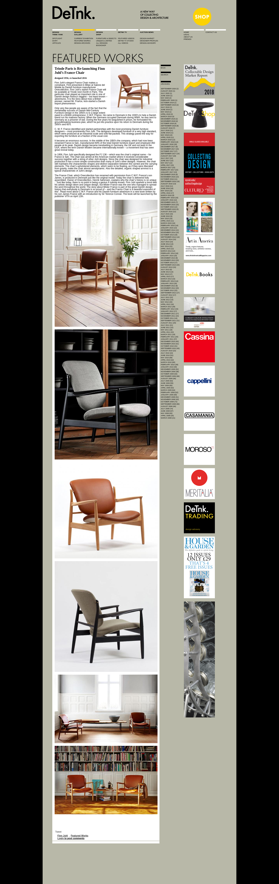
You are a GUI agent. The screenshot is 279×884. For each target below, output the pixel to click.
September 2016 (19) (170, 181)
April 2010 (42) (167, 360)
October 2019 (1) (168, 103)
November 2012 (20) (170, 288)
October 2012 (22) (169, 290)
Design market (147, 38)
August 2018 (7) (168, 128)
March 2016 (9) (167, 195)
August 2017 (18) (168, 156)
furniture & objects (106, 38)
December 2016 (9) (169, 174)
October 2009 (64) (169, 374)
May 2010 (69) (166, 358)
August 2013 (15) (168, 267)
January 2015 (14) (169, 228)
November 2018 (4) (169, 121)
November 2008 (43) (170, 399)
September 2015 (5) (170, 209)
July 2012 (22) (167, 297)
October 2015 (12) (169, 207)
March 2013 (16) (168, 279)
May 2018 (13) (166, 135)
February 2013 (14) (169, 281)
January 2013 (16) (169, 283)
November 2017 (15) (170, 149)
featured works (82, 41)
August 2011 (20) (168, 323)
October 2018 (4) (168, 123)
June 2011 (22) (167, 327)
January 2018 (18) (169, 144)
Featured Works (79, 835)
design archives (82, 43)
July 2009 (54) (167, 381)
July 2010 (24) (167, 353)
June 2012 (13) (167, 300)
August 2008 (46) (168, 406)
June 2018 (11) (167, 133)
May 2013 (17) (166, 274)
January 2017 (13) (169, 172)
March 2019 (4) (167, 116)
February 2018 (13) (169, 142)
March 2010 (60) (168, 362)
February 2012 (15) (169, 309)
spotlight (57, 38)
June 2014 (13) (167, 244)
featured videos (126, 38)
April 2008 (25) (167, 416)
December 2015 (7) (169, 202)
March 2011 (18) (168, 334)
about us (188, 37)
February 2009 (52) (169, 392)
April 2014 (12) (167, 249)
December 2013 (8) (169, 258)
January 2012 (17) (169, 311)
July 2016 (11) (167, 186)
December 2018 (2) (169, 119)
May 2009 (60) (166, 385)
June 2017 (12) (167, 161)
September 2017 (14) (170, 154)
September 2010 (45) (170, 348)
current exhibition (83, 38)
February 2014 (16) (169, 253)
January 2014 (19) (169, 256)
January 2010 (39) (169, 367)
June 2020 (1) (166, 96)
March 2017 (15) (168, 167)
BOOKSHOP (101, 45)
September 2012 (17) (170, 293)
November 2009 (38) (170, 372)
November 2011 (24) (170, 316)
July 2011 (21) (167, 325)
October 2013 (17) (169, 263)
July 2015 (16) (167, 214)
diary (55, 41)
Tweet (58, 831)
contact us (211, 32)
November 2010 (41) (170, 344)
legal (186, 35)
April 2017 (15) (167, 165)
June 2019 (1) (166, 110)
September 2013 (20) (170, 265)
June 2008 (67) (167, 411)
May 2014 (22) (166, 246)
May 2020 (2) (166, 98)
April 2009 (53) (167, 388)
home (186, 32)
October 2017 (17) (169, 151)
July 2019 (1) (166, 107)
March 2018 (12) (168, 140)
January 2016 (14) (169, 200)
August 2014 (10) (168, 239)
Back (163, 68)
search (164, 75)
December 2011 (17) (170, 314)
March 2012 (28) (168, 307)
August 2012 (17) (168, 295)
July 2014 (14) (167, 242)
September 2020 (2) (170, 89)
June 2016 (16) (167, 188)
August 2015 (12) (168, 212)
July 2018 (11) (167, 130)
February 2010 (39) (169, 365)
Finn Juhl (63, 835)
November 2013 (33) (170, 260)
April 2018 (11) (167, 137)
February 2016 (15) (169, 198)
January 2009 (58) (169, 395)
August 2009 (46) (168, 378)
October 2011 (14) (169, 318)
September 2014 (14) (170, 237)
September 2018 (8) (170, 126)
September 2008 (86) (170, 404)
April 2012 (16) (167, 304)
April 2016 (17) (167, 193)
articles (56, 43)
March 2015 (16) (168, 223)
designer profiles (149, 41)
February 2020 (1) (169, 100)
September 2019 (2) (170, 105)
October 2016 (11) (169, 179)
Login (61, 838)
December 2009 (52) (170, 369)
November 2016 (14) (170, 177)
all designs (102, 43)
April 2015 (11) (167, 221)
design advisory (148, 43)
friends (187, 39)
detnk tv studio (126, 41)
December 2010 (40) (170, 341)
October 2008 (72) (169, 402)
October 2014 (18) (169, 235)
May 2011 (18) (166, 330)
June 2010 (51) (167, 355)
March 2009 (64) (168, 390)
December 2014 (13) (170, 230)
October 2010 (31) (169, 346)
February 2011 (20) (169, 337)
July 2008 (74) (167, 409)
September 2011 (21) (170, 321)
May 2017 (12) (166, 163)
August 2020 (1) (168, 91)
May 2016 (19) (166, 191)
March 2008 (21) (168, 418)
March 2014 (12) (168, 251)
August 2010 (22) (168, 351)
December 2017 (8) (169, 147)
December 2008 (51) (170, 397)
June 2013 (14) (167, 272)
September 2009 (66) (170, 376)
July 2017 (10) (167, 158)
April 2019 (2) (167, 114)
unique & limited (104, 41)
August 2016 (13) (168, 184)
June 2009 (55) (167, 383)
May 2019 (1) (166, 112)
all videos (123, 43)
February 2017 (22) (169, 170)
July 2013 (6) (166, 270)
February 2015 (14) (169, 225)
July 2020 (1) (166, 93)
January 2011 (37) (169, 339)
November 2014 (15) (170, 232)
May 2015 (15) (166, 219)
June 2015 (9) (166, 216)
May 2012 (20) (166, 302)
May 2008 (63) (166, 413)
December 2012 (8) (169, 286)
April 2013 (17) (167, 276)
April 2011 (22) (167, 332)
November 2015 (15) (170, 205)
